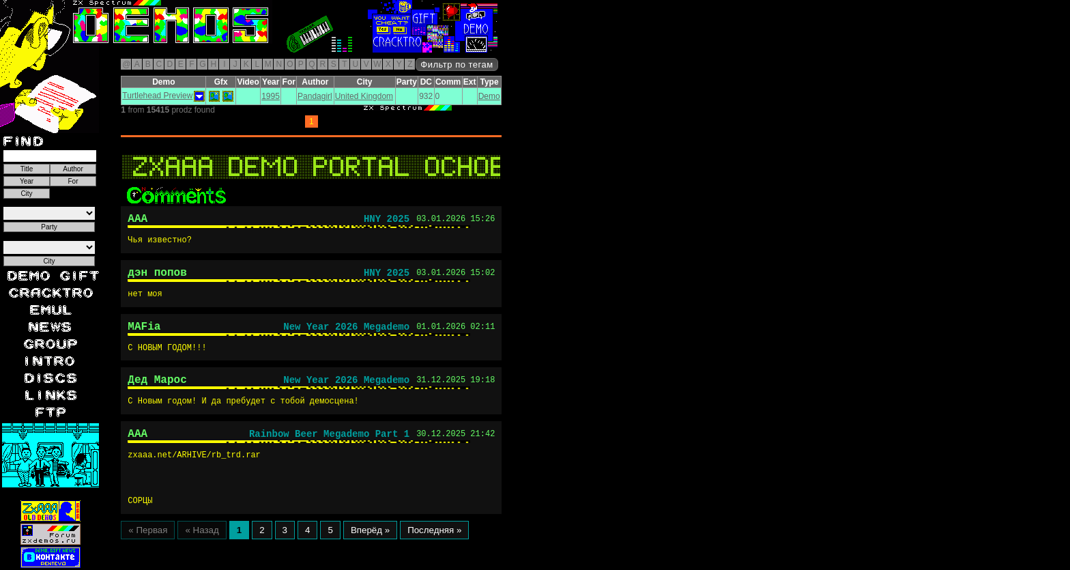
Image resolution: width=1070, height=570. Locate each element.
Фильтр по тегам (456, 64)
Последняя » (434, 544)
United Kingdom (364, 96)
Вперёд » (370, 544)
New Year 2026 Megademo (346, 333)
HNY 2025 (386, 220)
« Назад (201, 544)
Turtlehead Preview (157, 95)
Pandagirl (315, 96)
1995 (270, 96)
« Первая (147, 544)
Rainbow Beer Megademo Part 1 (329, 446)
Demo (489, 96)
